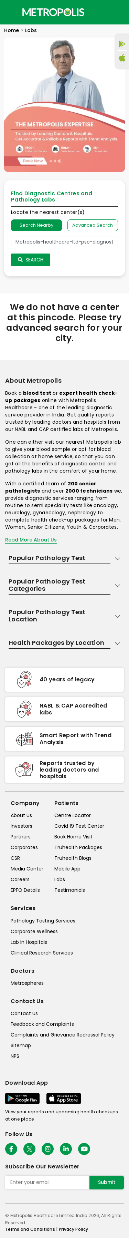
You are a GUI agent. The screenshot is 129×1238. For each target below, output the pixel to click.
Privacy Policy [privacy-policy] (73, 1229)
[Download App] (22, 1098)
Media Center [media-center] (27, 868)
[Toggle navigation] (11, 12)
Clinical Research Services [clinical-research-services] (42, 952)
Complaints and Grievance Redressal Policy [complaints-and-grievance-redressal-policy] (63, 1034)
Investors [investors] (21, 826)
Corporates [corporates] (24, 847)
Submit (106, 1182)
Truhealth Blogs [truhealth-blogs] (73, 858)
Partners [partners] (21, 836)
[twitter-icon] (29, 1149)
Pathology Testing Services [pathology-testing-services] (43, 920)
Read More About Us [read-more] (31, 539)
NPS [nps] (15, 1056)
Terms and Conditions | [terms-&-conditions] (32, 1229)
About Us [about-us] (21, 815)
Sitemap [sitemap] (21, 1045)
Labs (31, 30)
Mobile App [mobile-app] (67, 868)
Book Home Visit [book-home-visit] (73, 836)
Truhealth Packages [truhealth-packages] (78, 847)
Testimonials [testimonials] (69, 890)
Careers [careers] (20, 879)
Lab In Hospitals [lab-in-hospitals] (29, 942)
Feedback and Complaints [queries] (42, 1024)
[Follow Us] (11, 1149)
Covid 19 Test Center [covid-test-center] (79, 826)
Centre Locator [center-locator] (72, 815)
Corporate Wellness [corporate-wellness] (34, 931)
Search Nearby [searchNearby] (36, 225)
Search (30, 259)
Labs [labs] (59, 879)
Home (11, 30)
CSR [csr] (15, 858)
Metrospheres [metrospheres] (27, 983)
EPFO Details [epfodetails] (25, 890)
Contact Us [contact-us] (24, 1013)
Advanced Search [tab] (92, 225)
